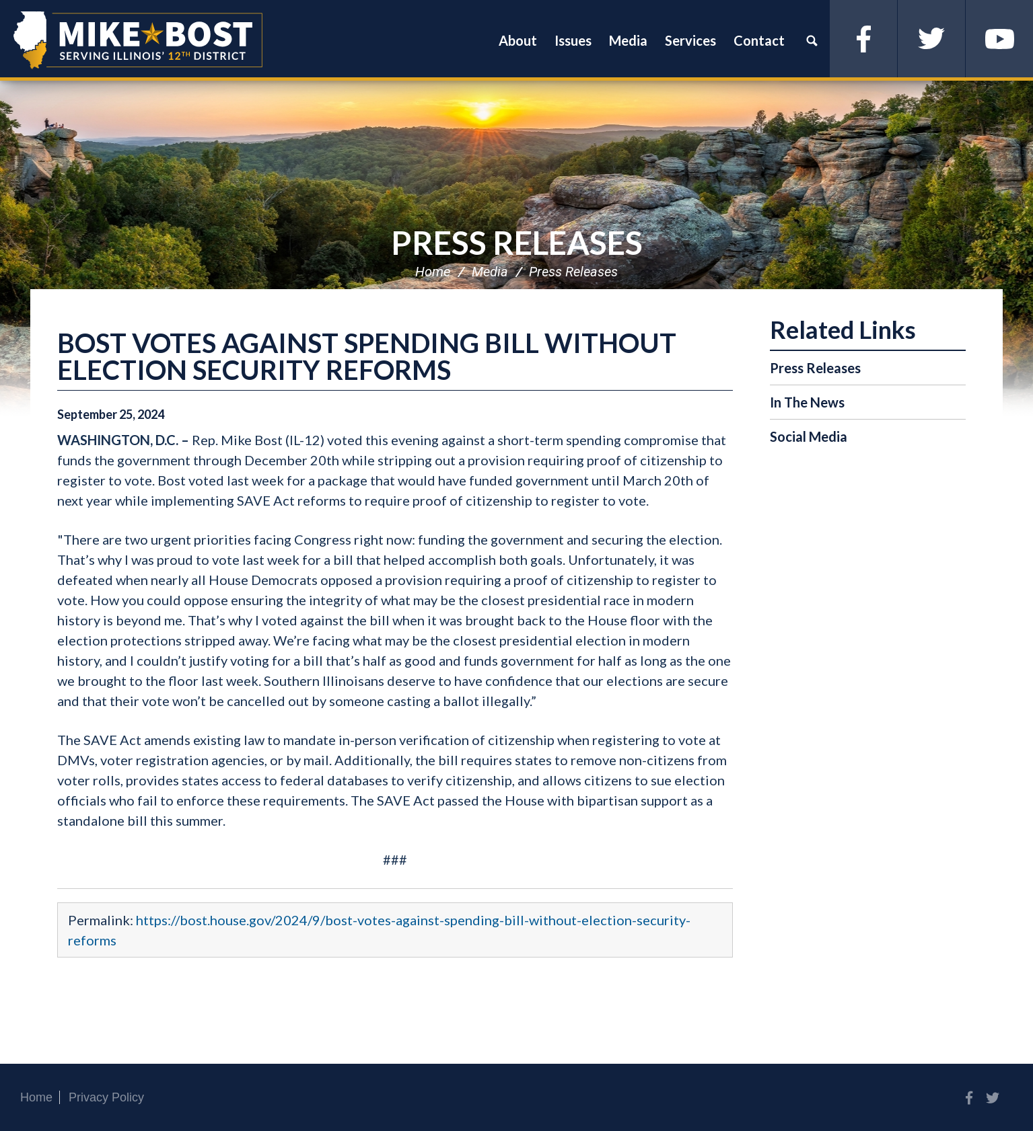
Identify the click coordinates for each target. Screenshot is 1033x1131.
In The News (807, 402)
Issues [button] (573, 40)
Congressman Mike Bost (137, 40)
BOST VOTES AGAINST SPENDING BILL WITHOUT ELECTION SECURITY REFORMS (366, 356)
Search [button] (811, 40)
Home (432, 272)
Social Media (808, 436)
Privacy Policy (106, 1097)
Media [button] (628, 40)
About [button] (518, 40)
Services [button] (690, 40)
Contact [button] (759, 40)
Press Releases (517, 242)
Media (490, 272)
